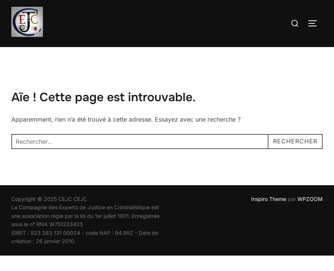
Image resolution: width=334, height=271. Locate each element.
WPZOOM (310, 199)
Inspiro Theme (268, 199)
